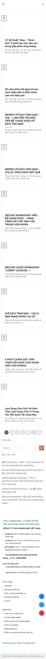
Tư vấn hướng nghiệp (13, 617)
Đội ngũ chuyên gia (12, 589)
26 (34, 432)
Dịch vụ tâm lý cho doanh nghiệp (17, 621)
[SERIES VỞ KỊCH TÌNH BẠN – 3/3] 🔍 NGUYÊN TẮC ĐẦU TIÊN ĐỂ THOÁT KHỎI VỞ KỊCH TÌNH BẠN (22, 481)
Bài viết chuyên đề (12, 597)
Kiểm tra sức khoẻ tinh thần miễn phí (19, 632)
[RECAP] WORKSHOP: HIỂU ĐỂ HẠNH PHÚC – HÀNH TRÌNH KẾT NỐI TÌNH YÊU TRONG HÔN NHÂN (23, 499)
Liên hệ (7, 601)
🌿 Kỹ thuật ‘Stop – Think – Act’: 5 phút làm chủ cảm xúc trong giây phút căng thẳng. (23, 464)
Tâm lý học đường (11, 625)
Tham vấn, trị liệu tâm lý (14, 613)
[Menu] (3, 4)
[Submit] (41, 448)
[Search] (43, 4)
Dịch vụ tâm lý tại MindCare (15, 593)
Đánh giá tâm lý (11, 629)
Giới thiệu (8, 586)
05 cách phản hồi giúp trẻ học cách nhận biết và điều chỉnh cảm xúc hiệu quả (22, 472)
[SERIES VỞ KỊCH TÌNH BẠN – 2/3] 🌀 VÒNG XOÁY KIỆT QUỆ (22, 490)
